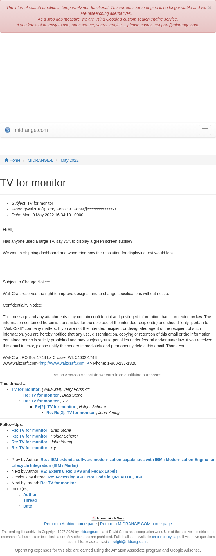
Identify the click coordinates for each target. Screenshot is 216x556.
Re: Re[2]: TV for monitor (70, 412)
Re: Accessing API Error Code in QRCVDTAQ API (95, 477)
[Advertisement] (108, 79)
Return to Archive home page (70, 523)
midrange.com (90, 532)
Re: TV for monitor (41, 395)
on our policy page (166, 537)
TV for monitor (25, 389)
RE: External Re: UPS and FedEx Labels (79, 471)
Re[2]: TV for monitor (55, 406)
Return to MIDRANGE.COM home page (136, 523)
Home (12, 160)
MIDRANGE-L (40, 160)
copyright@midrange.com (127, 542)
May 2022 (69, 160)
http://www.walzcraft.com (62, 363)
